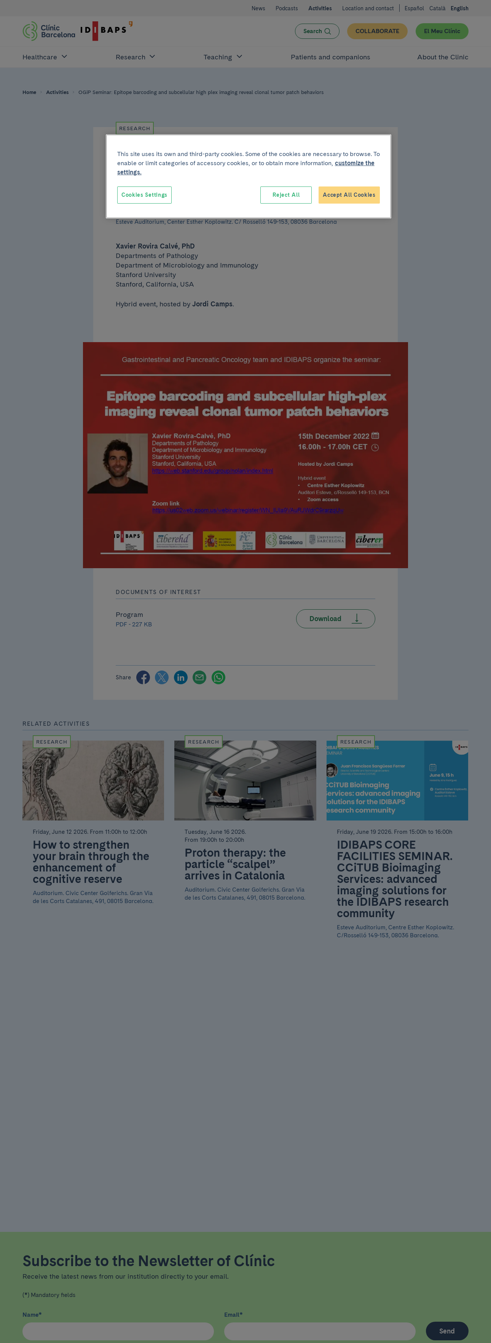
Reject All (286, 195)
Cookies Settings (144, 195)
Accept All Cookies (349, 195)
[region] (248, 176)
